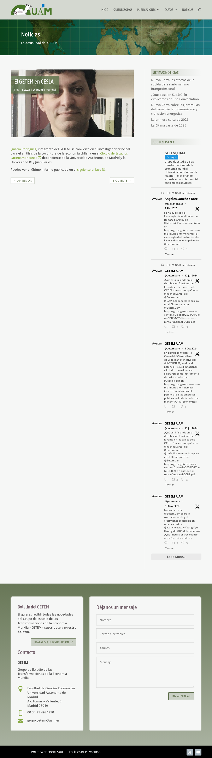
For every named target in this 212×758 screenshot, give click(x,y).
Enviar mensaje (181, 696)
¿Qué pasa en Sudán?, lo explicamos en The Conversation (175, 96)
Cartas (169, 9)
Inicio (104, 9)
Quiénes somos (122, 9)
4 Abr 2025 (171, 208)
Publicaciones (146, 9)
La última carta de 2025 (168, 125)
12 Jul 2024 (191, 275)
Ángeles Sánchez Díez (181, 199)
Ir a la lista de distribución (53, 642)
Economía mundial (44, 89)
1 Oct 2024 (191, 348)
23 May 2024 (172, 506)
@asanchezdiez (174, 204)
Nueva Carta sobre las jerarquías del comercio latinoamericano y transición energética (175, 109)
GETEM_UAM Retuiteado (180, 193)
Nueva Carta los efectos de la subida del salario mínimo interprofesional (172, 84)
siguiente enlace (91, 169)
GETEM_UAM (174, 271)
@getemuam (172, 275)
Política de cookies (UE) (47, 752)
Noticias (187, 9)
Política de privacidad (84, 752)
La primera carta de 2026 (170, 119)
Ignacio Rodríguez (23, 149)
